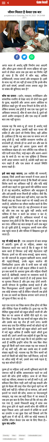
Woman (22, 435)
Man (14, 435)
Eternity (6, 435)
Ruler (21, 439)
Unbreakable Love (34, 435)
